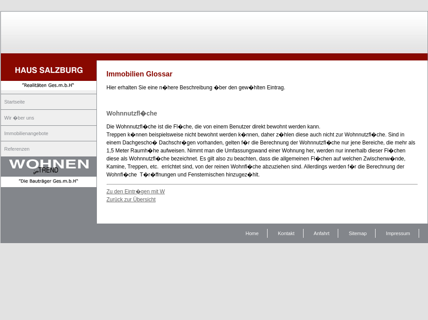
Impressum (398, 233)
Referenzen (17, 149)
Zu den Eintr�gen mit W (136, 191)
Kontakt (286, 233)
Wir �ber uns (19, 117)
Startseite (14, 101)
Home (252, 233)
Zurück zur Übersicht (131, 199)
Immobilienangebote (26, 133)
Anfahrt (321, 233)
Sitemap (358, 233)
